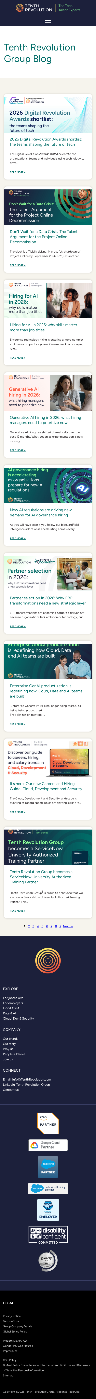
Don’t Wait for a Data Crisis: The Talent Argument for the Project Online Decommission (44, 236)
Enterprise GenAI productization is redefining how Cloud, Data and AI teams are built (46, 691)
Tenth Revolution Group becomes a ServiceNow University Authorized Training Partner (41, 877)
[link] (13, 998)
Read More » (18, 172)
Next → (68, 926)
